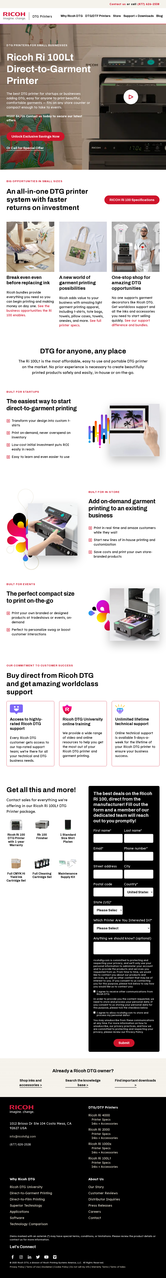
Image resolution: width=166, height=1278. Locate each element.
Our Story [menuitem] (96, 1187)
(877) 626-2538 (148, 4)
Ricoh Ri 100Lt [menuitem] (99, 1158)
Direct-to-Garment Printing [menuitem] (31, 1193)
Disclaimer (47, 1266)
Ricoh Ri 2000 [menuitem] (99, 1129)
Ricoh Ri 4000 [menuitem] (99, 1115)
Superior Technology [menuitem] (26, 1205)
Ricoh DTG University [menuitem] (26, 1187)
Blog (159, 16)
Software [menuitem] (17, 1218)
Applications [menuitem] (19, 1212)
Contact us (118, 4)
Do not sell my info (80, 1266)
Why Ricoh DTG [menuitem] (22, 1179)
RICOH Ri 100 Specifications (131, 200)
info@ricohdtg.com (23, 1136)
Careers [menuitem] (94, 1212)
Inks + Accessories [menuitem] (105, 1123)
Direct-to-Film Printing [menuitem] (27, 1199)
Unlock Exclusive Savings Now (35, 136)
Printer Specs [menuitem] (101, 1119)
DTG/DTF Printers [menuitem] (103, 1107)
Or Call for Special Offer (25, 148)
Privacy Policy (17, 1266)
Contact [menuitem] (94, 1218)
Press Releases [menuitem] (100, 1205)
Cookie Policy (61, 1266)
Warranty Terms (100, 1266)
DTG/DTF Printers (97, 16)
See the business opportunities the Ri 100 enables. (29, 310)
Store (117, 16)
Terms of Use (33, 1266)
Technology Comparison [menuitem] (29, 1224)
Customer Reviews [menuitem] (103, 1193)
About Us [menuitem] (96, 1179)
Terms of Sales (117, 1266)
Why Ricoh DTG (72, 16)
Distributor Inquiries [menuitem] (104, 1199)
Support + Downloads (138, 16)
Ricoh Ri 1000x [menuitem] (99, 1144)
